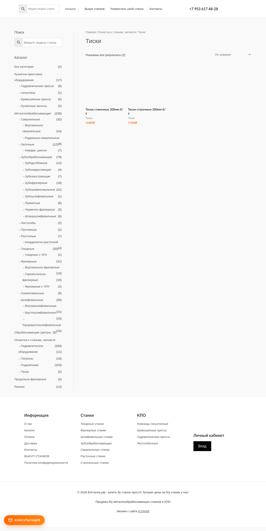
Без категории (24, 66)
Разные (19, 386)
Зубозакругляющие (38, 169)
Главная (91, 32)
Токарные (27, 248)
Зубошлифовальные (39, 196)
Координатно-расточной (41, 242)
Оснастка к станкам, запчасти (34, 340)
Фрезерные (29, 261)
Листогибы (28, 223)
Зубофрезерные (36, 182)
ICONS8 (143, 511)
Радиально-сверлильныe (42, 138)
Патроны (27, 358)
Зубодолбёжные (36, 163)
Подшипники (29, 365)
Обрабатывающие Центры (32, 332)
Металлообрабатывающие (32, 113)
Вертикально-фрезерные (42, 267)
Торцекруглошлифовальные (41, 325)
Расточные (28, 236)
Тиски (25, 371)
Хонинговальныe (32, 293)
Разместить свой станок (127, 8)
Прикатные (32, 203)
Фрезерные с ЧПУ (37, 286)
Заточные (27, 144)
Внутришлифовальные (40, 305)
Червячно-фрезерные (40, 209)
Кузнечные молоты (34, 106)
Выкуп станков (95, 8)
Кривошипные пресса (36, 99)
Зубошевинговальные (40, 189)
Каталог (70, 8)
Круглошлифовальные (40, 312)
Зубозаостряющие (37, 176)
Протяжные (29, 229)
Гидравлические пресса (37, 86)
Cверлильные (30, 119)
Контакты (156, 8)
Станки (87, 415)
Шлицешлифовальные (40, 216)
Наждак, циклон (36, 150)
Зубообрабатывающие (36, 157)
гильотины (28, 92)
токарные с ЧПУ (36, 254)
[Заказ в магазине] (232, 55)
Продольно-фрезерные (30, 379)
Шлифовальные (32, 300)
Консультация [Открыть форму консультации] (24, 520)
